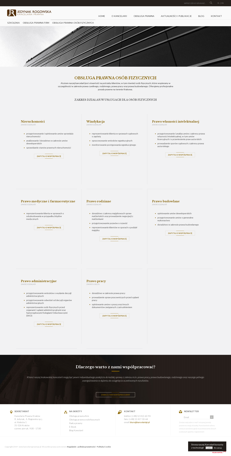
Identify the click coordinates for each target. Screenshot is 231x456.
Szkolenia (13, 22)
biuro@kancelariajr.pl (140, 422)
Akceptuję (218, 448)
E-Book (72, 426)
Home (101, 16)
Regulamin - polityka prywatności (81, 447)
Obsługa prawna (144, 16)
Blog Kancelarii (76, 430)
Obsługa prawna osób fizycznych (73, 22)
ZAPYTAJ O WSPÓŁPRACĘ (49, 156)
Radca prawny (75, 423)
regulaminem (199, 432)
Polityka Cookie (104, 447)
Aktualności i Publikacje (176, 16)
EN (222, 3)
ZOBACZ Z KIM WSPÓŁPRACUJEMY (115, 395)
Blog (201, 16)
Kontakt (216, 16)
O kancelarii (119, 16)
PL (218, 3)
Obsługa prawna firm (36, 22)
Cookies (209, 448)
